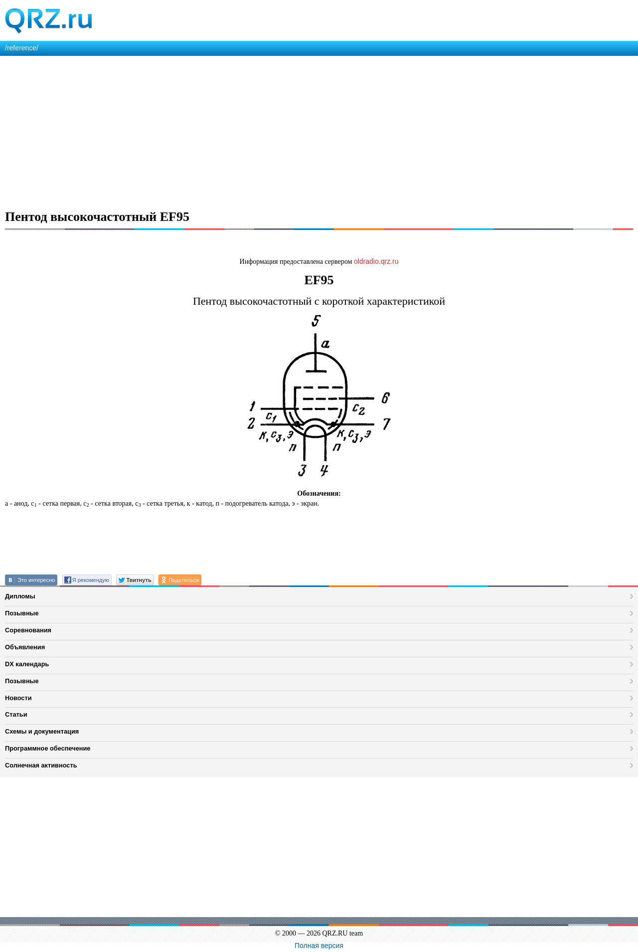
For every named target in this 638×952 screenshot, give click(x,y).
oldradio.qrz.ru (376, 261)
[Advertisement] (299, 130)
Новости (18, 698)
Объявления (25, 647)
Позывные (22, 613)
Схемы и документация (42, 731)
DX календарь (27, 664)
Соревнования (28, 630)
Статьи (16, 714)
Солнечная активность (41, 765)
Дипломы (20, 596)
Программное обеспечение (47, 748)
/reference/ (21, 48)
